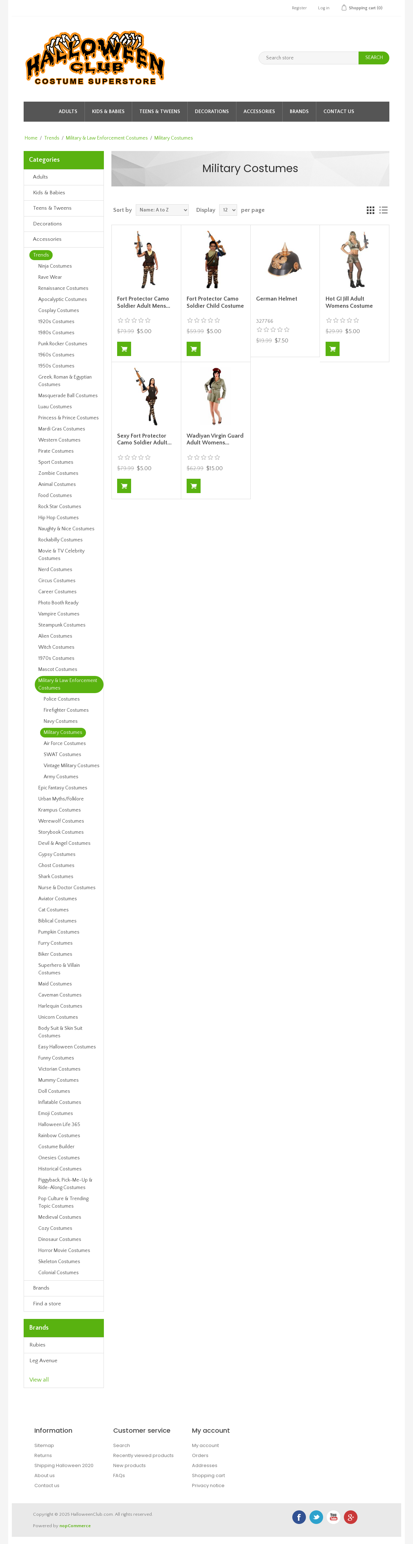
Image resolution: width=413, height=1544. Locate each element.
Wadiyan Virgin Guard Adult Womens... (215, 439)
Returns (43, 1455)
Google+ (350, 1517)
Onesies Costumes (59, 1158)
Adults (68, 112)
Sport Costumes (55, 462)
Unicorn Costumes (58, 1017)
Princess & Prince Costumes (68, 418)
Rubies (37, 1345)
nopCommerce (75, 1525)
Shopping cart (208, 1475)
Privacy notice (208, 1485)
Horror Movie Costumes (64, 1250)
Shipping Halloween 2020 (63, 1465)
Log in (324, 8)
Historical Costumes (60, 1169)
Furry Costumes (55, 943)
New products (129, 1465)
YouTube (333, 1517)
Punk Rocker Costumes (62, 344)
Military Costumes (63, 732)
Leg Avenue (43, 1361)
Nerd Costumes (55, 570)
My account (205, 1445)
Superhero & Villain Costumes (59, 969)
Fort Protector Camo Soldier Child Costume (215, 302)
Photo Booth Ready (58, 603)
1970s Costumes (56, 658)
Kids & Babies (108, 112)
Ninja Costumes (55, 266)
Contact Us (338, 112)
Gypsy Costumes (57, 854)
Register (299, 8)
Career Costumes (57, 592)
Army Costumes (61, 777)
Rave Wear (50, 277)
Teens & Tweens (159, 112)
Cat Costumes (53, 910)
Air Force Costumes (65, 743)
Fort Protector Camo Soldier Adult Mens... (143, 302)
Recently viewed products (143, 1455)
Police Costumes (62, 699)
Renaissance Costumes (63, 288)
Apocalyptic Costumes (62, 299)
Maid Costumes (55, 984)
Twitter (316, 1517)
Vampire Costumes (59, 614)
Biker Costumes (55, 954)
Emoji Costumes (55, 1113)
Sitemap (44, 1445)
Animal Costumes (57, 484)
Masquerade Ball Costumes (68, 396)
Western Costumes (59, 440)
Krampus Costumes (59, 810)
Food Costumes (55, 495)
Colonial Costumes (58, 1273)
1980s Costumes (56, 333)
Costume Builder (56, 1147)
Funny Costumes (56, 1058)
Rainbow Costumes (59, 1136)
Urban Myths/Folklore (61, 799)
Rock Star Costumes (59, 507)
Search (121, 1445)
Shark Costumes (55, 877)
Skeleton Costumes (59, 1262)
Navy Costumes (61, 721)
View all (39, 1380)
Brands (299, 112)
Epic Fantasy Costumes (62, 788)
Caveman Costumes (60, 995)
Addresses (204, 1465)
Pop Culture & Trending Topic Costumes (63, 1202)
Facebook (299, 1517)
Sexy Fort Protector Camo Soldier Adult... (144, 439)
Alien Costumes (55, 636)
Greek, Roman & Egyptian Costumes (65, 381)
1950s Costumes (56, 366)
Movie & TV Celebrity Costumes (61, 554)
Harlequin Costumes (60, 1006)
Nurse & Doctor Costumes (67, 888)
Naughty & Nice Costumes (66, 529)
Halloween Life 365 (59, 1124)
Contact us (46, 1485)
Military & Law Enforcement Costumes (107, 138)
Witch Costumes (56, 647)
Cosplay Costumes (58, 310)
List (383, 210)
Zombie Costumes (58, 473)
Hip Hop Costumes (58, 518)
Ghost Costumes (56, 865)
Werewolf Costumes (61, 821)
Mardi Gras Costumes (61, 429)
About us (44, 1475)
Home (31, 138)
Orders (200, 1455)
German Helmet (276, 299)
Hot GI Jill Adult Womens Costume (349, 302)
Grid (370, 210)
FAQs (119, 1475)
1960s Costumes (56, 355)
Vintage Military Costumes (72, 766)
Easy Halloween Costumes (67, 1047)
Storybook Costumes (61, 832)
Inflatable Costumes (59, 1102)
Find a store (47, 1304)
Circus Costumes (57, 581)
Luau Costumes (55, 407)
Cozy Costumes (55, 1228)
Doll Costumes (54, 1091)
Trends (51, 138)
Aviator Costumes (57, 899)
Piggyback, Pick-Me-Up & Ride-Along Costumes (65, 1183)
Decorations (212, 112)
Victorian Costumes (59, 1069)
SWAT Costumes (62, 755)
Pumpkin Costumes (59, 932)
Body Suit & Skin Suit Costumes (60, 1032)
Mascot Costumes (57, 669)
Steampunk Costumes (62, 625)
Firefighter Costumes (66, 710)
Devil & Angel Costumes (64, 843)
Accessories (259, 112)
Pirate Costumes (56, 451)
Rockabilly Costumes (60, 540)
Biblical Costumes (57, 921)
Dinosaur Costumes (59, 1239)
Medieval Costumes (59, 1217)
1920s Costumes (56, 322)
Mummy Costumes (58, 1080)
